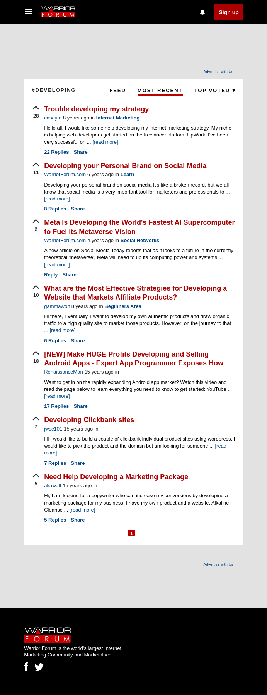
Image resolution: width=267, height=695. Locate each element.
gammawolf (57, 306)
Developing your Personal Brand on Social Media (125, 166)
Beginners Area (122, 306)
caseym (52, 118)
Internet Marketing (118, 118)
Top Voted (214, 90)
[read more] (105, 142)
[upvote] (36, 112)
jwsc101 (53, 429)
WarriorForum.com (65, 174)
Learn (127, 174)
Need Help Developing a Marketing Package (116, 477)
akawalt (52, 485)
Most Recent (160, 90)
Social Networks (140, 240)
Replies (56, 152)
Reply (51, 275)
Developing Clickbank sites (89, 420)
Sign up (228, 12)
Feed (117, 90)
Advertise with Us (218, 72)
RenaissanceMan (63, 372)
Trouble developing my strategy (96, 109)
